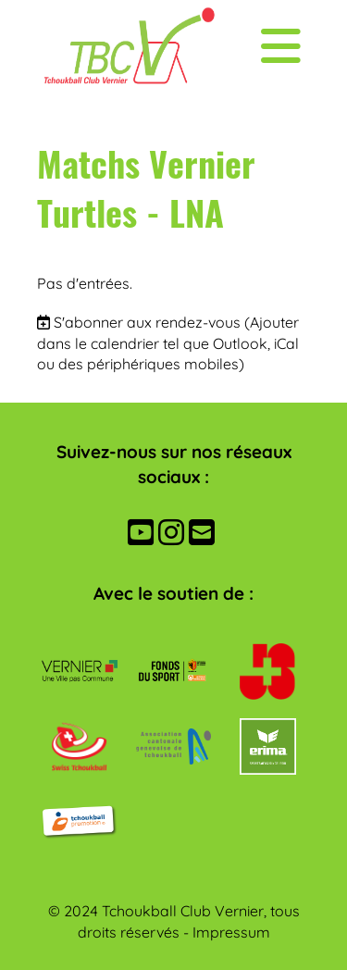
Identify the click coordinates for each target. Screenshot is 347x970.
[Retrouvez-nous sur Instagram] (171, 532)
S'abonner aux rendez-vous (147, 322)
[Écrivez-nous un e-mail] (202, 532)
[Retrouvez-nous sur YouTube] (141, 532)
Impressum (231, 932)
